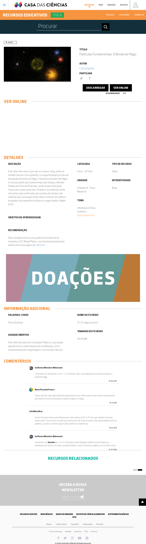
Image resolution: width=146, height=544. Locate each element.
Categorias (124, 15)
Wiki (101, 5)
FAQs (86, 531)
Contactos (93, 531)
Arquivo (49, 524)
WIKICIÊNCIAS (46, 514)
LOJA (74, 517)
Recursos (89, 6)
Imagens (112, 5)
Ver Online (120, 87)
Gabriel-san (62, 374)
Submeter (139, 15)
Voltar (10, 42)
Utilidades (68, 531)
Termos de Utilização (55, 531)
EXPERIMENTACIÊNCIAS (118, 514)
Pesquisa (110, 15)
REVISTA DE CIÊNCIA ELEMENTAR (90, 514)
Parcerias (99, 524)
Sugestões (75, 524)
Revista (124, 5)
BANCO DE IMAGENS (64, 514)
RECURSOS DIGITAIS (28, 514)
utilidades (40, 245)
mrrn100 (61, 442)
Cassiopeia (86, 68)
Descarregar (95, 87)
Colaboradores (61, 524)
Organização (87, 524)
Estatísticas (78, 531)
